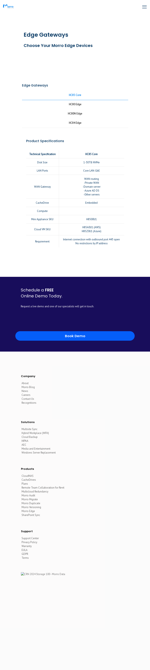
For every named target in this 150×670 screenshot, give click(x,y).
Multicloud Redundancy (35, 491)
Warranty (27, 546)
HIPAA (25, 441)
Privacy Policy (29, 542)
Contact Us (28, 399)
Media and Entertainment (36, 448)
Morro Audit (28, 495)
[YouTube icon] (77, 655)
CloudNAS (27, 476)
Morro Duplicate (31, 503)
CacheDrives (29, 480)
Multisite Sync (29, 429)
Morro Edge (28, 511)
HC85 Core (75, 95)
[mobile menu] (144, 6)
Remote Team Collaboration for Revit (43, 487)
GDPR (25, 554)
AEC (24, 445)
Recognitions (29, 403)
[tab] (75, 95)
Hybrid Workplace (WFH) (35, 433)
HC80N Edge (75, 113)
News (25, 391)
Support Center (30, 538)
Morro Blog (28, 387)
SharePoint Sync (31, 515)
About (25, 383)
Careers (26, 395)
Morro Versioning (31, 507)
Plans (25, 483)
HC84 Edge (75, 123)
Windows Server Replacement (39, 452)
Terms (25, 558)
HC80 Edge (75, 104)
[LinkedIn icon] (72, 655)
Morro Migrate (30, 499)
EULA (25, 550)
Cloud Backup (30, 437)
